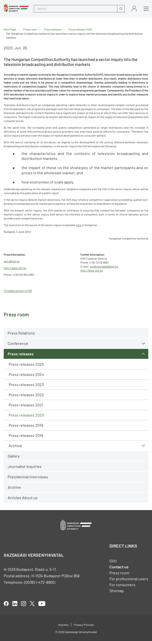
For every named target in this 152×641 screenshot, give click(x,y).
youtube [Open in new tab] (41, 603)
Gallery (14, 456)
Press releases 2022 (26, 394)
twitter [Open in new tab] (32, 603)
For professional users (128, 578)
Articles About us (23, 497)
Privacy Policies (84, 624)
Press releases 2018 (26, 435)
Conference (18, 343)
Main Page (10, 29)
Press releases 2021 (26, 404)
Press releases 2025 (26, 364)
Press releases (21, 353)
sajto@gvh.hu (12, 261)
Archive (15, 445)
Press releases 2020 (26, 415)
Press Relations (21, 333)
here (78, 225)
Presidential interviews (28, 476)
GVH (113, 560)
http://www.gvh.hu (15, 268)
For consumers (122, 584)
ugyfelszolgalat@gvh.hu (104, 266)
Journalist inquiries (25, 466)
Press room (30, 29)
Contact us (118, 566)
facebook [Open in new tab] (6, 603)
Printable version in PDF (18, 290)
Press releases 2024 (26, 374)
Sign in (134, 8)
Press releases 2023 (26, 384)
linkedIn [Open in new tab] (14, 603)
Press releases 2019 (26, 425)
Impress (63, 624)
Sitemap (116, 590)
